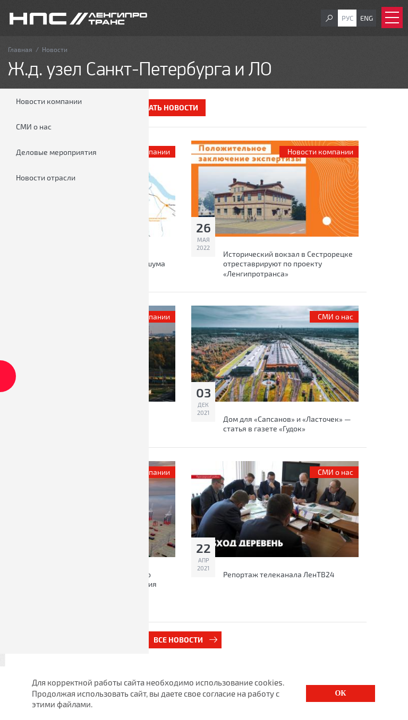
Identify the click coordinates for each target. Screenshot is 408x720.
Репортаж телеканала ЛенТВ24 (279, 574)
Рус (347, 18)
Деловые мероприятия (56, 152)
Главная (20, 49)
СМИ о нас (34, 126)
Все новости (178, 639)
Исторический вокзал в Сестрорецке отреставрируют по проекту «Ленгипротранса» (288, 263)
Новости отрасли (45, 177)
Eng (366, 18)
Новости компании (49, 101)
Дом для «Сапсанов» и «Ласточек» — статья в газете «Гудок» (287, 423)
